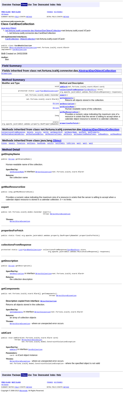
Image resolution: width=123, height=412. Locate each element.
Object (57, 145)
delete (30, 137)
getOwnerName (71, 137)
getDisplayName (67, 110)
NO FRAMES (58, 12)
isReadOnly (103, 139)
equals (12, 148)
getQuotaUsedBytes (34, 139)
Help (58, 4)
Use (30, 4)
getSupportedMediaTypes (85, 139)
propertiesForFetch (69, 127)
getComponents (66, 100)
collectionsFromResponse (71, 91)
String (56, 106)
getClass (31, 148)
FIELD (17, 16)
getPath (82, 137)
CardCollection (12, 39)
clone (4, 148)
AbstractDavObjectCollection (23, 48)
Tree (35, 4)
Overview (6, 4)
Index (52, 4)
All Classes (4, 14)
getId (45, 137)
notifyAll (60, 148)
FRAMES (50, 12)
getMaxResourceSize (69, 115)
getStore (68, 139)
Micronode (23, 402)
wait (79, 148)
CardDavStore (90, 91)
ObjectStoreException (60, 221)
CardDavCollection (49, 92)
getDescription (67, 106)
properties (7, 75)
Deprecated (43, 4)
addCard (63, 88)
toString (71, 148)
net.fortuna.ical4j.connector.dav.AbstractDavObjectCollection (33, 31)
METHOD (29, 16)
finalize (21, 148)
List (37, 92)
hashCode (41, 148)
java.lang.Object (8, 28)
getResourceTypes (53, 139)
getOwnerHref (56, 137)
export (63, 97)
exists (38, 137)
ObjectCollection (27, 39)
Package (16, 4)
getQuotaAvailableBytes (13, 139)
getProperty (93, 137)
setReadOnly (115, 139)
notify (50, 148)
